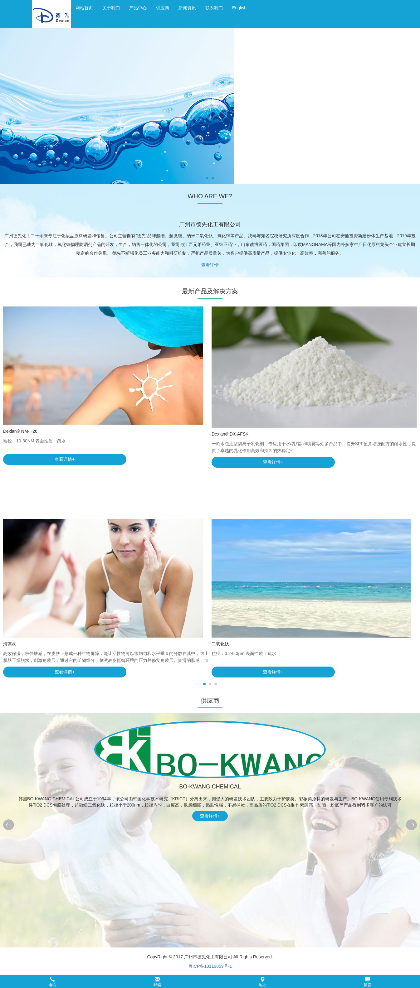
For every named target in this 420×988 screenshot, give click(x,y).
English (239, 7)
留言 (367, 982)
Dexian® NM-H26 (20, 431)
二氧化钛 (220, 643)
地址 (262, 982)
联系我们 (214, 7)
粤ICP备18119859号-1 (210, 966)
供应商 (162, 7)
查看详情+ (211, 265)
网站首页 (84, 7)
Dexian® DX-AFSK (230, 433)
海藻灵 (9, 643)
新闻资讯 (187, 7)
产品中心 (138, 7)
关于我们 (111, 7)
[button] (210, 981)
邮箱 (157, 982)
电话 (52, 982)
